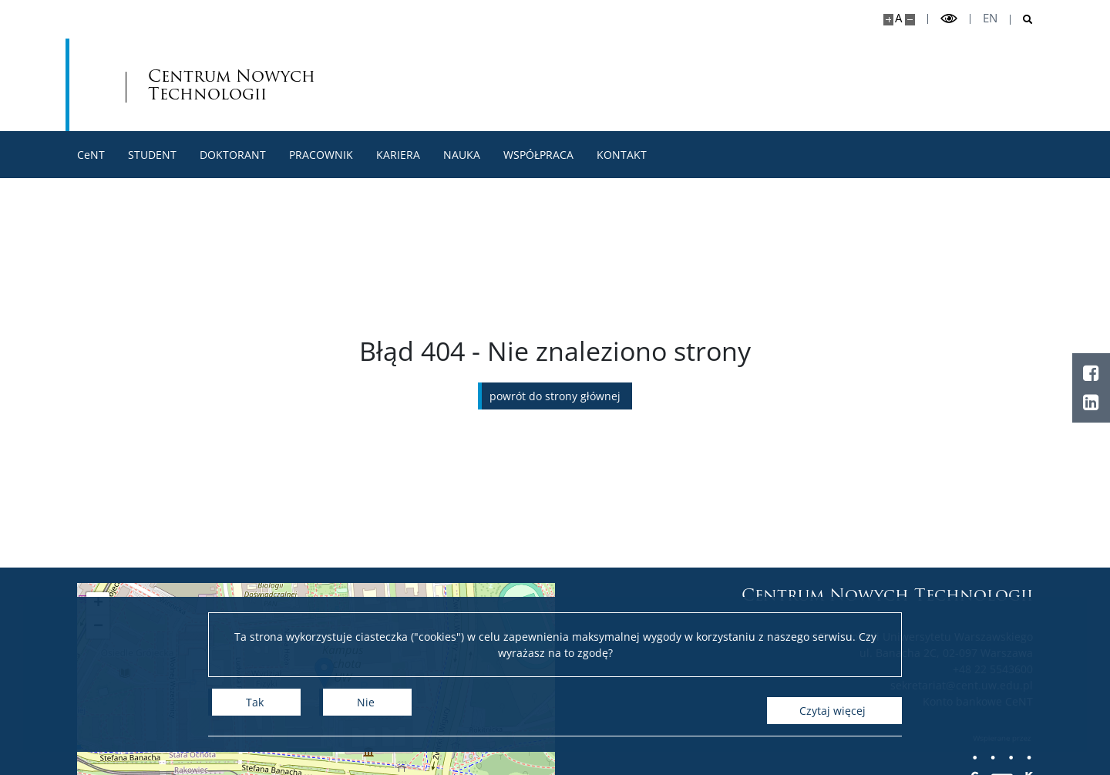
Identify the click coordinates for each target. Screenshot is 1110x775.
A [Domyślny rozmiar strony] (898, 18)
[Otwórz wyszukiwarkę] (1021, 20)
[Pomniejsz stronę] (910, 19)
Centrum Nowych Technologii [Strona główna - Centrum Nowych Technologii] (430, 85)
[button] (97, 603)
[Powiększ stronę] (888, 19)
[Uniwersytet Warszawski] (190, 84)
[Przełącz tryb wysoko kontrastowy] (949, 19)
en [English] (990, 18)
